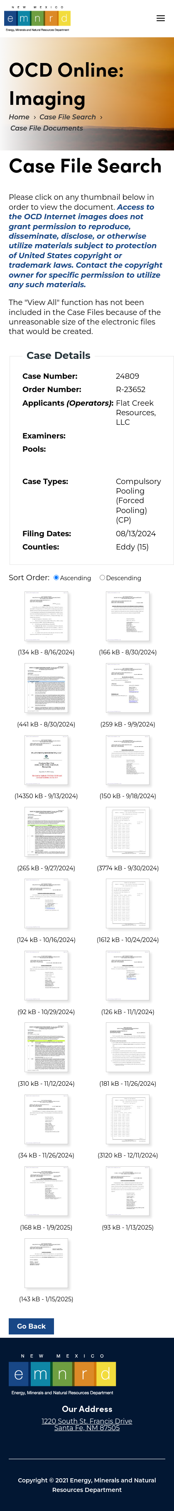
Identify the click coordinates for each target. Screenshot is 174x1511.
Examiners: (44, 436)
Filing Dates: (46, 533)
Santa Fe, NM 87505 (87, 1428)
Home (19, 117)
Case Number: (49, 376)
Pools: (34, 449)
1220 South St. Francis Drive (87, 1421)
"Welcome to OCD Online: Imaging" (37, 18)
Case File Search (67, 117)
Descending (124, 578)
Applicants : (67, 403)
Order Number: (51, 389)
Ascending (75, 578)
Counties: (40, 547)
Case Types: (45, 481)
